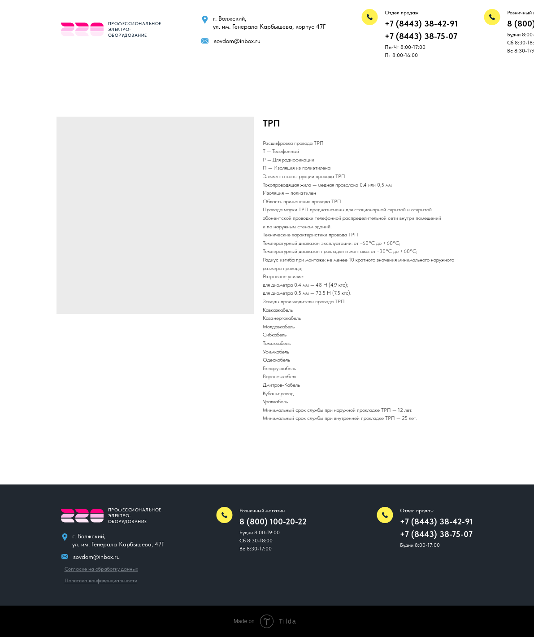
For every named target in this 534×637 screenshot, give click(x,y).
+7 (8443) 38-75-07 (421, 36)
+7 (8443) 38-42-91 (421, 23)
